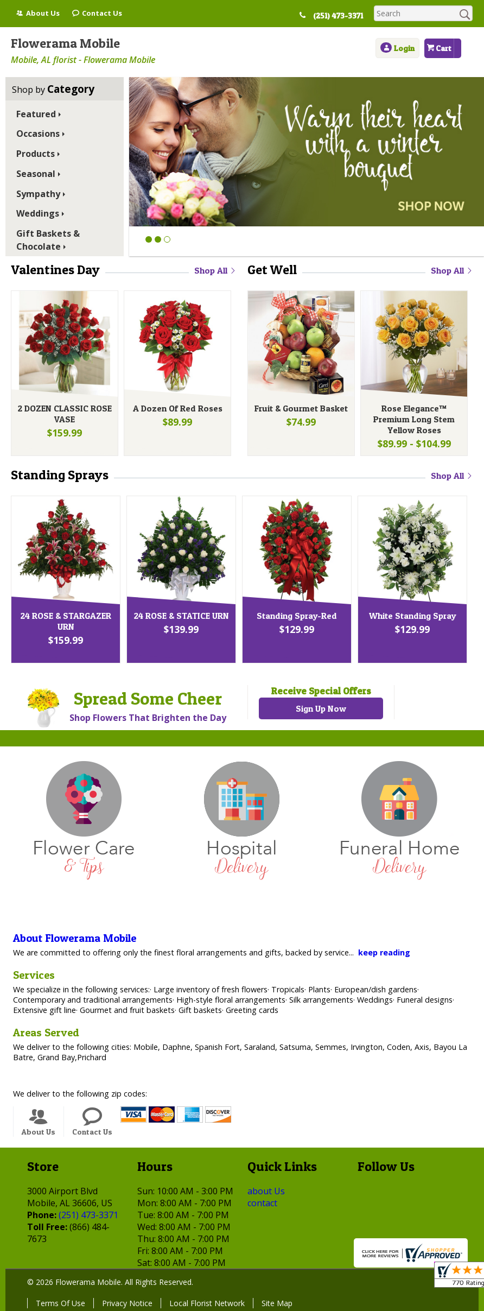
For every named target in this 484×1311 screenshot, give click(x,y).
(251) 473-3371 (338, 16)
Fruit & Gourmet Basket (301, 408)
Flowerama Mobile (65, 43)
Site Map (277, 1303)
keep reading (384, 952)
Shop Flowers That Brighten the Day (147, 718)
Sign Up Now (321, 708)
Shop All (215, 270)
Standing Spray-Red (297, 615)
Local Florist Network (207, 1303)
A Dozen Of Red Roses (177, 408)
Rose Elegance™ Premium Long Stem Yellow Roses (414, 419)
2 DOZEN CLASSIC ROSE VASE (65, 414)
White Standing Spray (412, 615)
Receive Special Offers (321, 690)
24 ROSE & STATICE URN (181, 615)
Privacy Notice (127, 1303)
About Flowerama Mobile (74, 938)
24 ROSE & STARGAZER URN (66, 621)
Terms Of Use (60, 1303)
